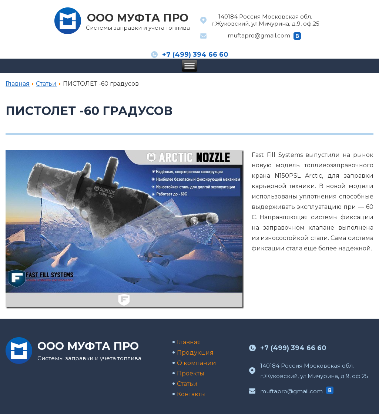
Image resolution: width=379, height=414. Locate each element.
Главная (18, 83)
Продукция (195, 352)
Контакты (191, 394)
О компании (196, 363)
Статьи (46, 83)
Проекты (190, 373)
